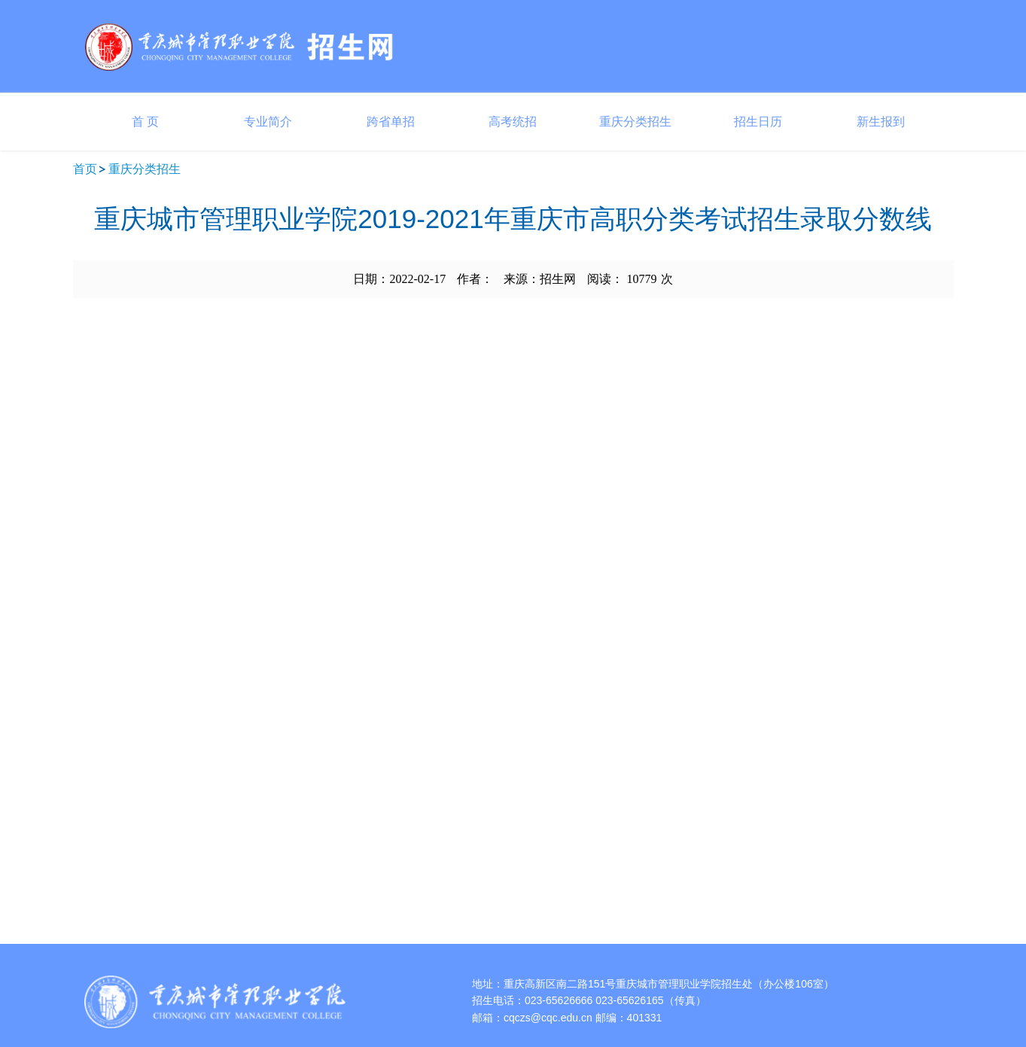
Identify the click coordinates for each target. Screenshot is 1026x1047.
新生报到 (881, 121)
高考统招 (513, 121)
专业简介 (268, 121)
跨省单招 (391, 121)
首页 (85, 169)
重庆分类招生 (635, 121)
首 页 (145, 121)
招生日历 (758, 121)
